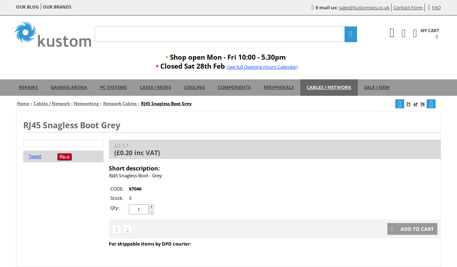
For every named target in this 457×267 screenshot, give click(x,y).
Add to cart (412, 229)
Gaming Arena (69, 87)
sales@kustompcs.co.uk (364, 7)
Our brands (57, 7)
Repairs (28, 87)
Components (234, 87)
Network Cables (120, 103)
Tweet (35, 156)
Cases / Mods (155, 87)
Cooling (194, 87)
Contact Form (408, 7)
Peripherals (278, 87)
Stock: (116, 198)
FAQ (434, 7)
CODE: (117, 189)
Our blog (27, 7)
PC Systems (113, 87)
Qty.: (115, 207)
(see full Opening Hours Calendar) (262, 67)
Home (23, 103)
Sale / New (377, 87)
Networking (86, 103)
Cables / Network (329, 87)
